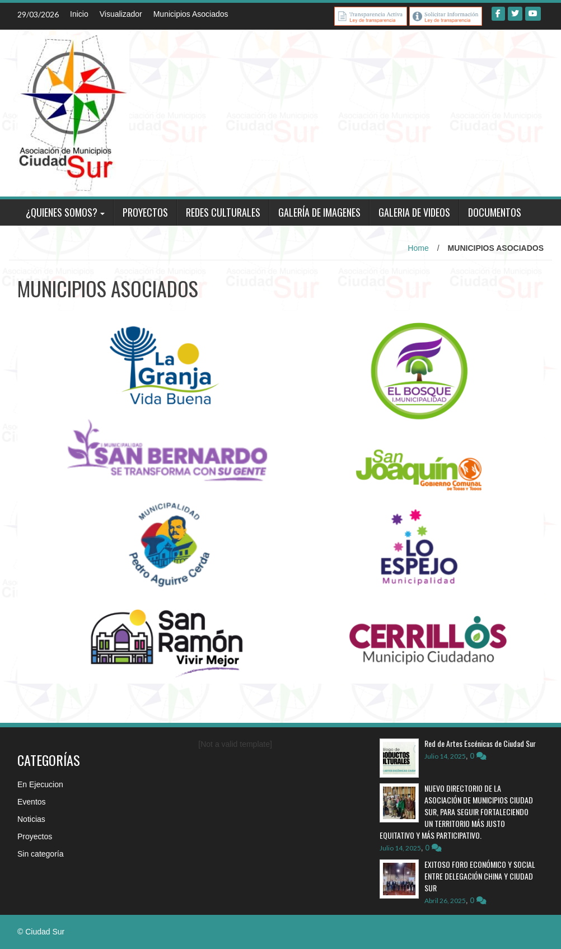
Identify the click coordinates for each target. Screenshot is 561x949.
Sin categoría (40, 853)
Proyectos (34, 836)
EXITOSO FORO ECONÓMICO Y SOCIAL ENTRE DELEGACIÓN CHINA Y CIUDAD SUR (479, 876)
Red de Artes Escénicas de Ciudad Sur (480, 743)
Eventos (31, 801)
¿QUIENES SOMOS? (61, 212)
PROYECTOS (145, 212)
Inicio (79, 14)
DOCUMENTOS (494, 212)
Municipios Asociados (190, 14)
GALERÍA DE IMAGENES (319, 212)
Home (418, 248)
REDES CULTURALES (223, 212)
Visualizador (121, 14)
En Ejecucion (40, 784)
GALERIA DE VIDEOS (414, 212)
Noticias (31, 819)
